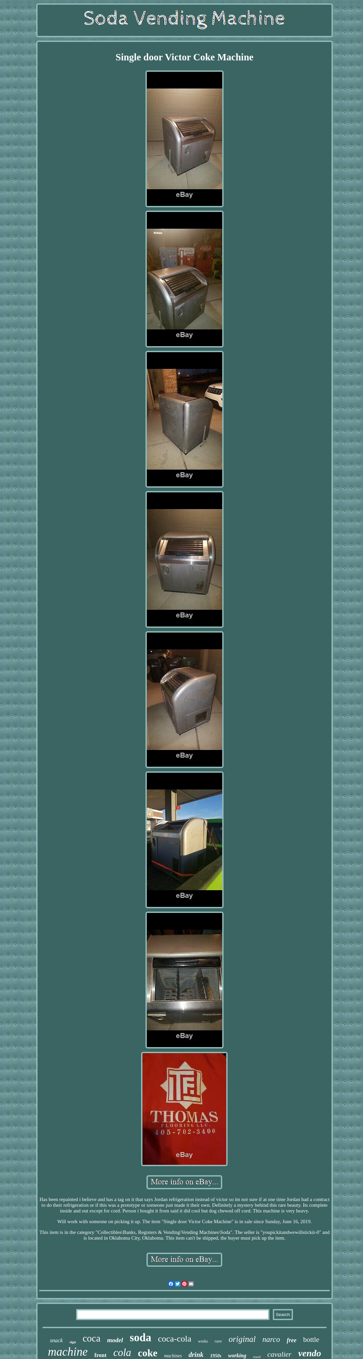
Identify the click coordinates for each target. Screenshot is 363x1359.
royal (257, 1357)
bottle (311, 1340)
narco (271, 1339)
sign (72, 1342)
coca (91, 1338)
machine (68, 1351)
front (100, 1355)
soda (140, 1337)
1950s (215, 1355)
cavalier (279, 1354)
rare (218, 1341)
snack (56, 1340)
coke (147, 1352)
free (291, 1340)
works (203, 1341)
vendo (309, 1353)
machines (173, 1355)
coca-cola (174, 1339)
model (115, 1340)
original (242, 1339)
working (237, 1355)
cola (122, 1352)
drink (196, 1354)
